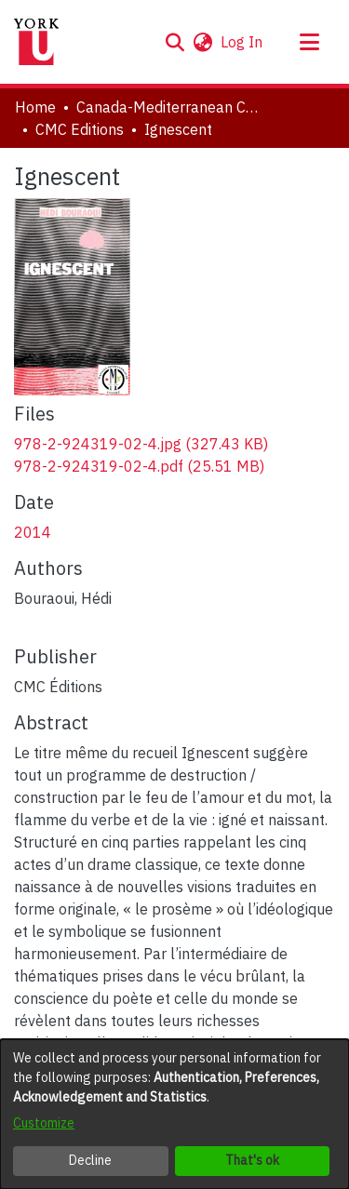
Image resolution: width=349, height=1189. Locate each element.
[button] (174, 42)
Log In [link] (242, 42)
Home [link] (35, 107)
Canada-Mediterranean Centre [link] (169, 107)
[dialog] (174, 1114)
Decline (90, 1160)
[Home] (36, 42)
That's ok (252, 1160)
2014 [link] (32, 532)
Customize (43, 1123)
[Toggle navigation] (309, 42)
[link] (141, 443)
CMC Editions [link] (79, 129)
